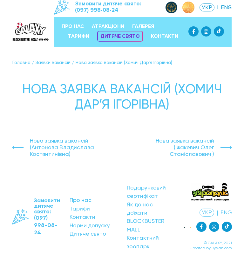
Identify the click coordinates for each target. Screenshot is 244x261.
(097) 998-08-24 (97, 10)
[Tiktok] (219, 31)
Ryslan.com (222, 248)
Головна (21, 62)
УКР (207, 7)
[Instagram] (206, 31)
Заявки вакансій (53, 62)
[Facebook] (193, 31)
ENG (226, 7)
